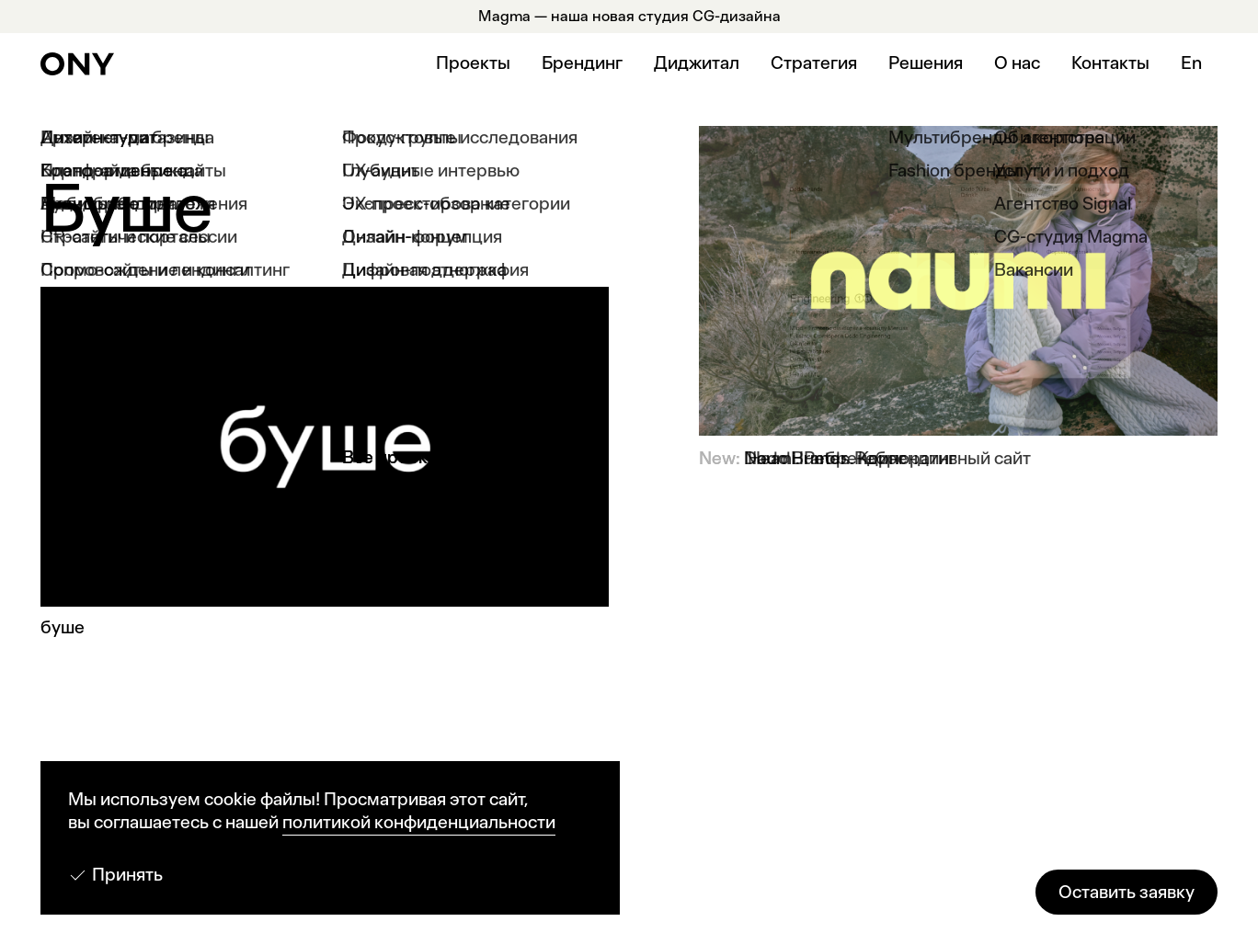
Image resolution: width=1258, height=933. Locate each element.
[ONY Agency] (77, 63)
